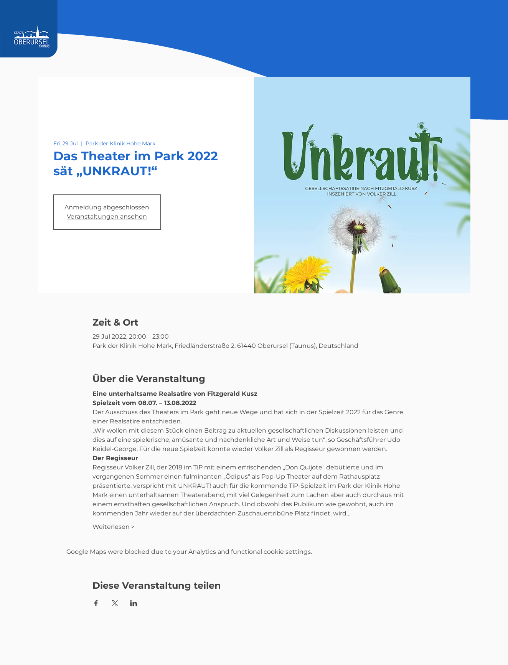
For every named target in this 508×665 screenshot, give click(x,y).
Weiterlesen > (113, 526)
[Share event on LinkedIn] (133, 603)
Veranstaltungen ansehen (107, 216)
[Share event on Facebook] (96, 603)
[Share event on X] (115, 603)
